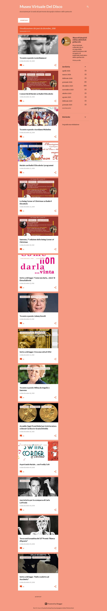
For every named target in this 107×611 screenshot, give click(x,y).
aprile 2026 (66, 71)
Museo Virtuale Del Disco (41, 6)
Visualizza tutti (25, 31)
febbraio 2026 (67, 78)
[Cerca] (88, 6)
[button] (55, 65)
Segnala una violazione (70, 124)
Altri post (38, 596)
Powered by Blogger (53, 604)
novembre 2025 (68, 90)
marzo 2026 (66, 75)
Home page (24, 20)
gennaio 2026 (67, 82)
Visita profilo (77, 60)
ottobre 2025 (66, 93)
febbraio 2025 (67, 101)
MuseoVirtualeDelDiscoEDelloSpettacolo (80, 40)
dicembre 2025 (67, 86)
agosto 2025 (66, 97)
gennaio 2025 (67, 105)
